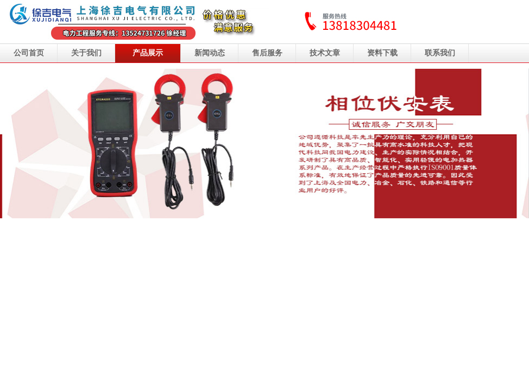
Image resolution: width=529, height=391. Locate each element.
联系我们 (440, 53)
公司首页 (29, 53)
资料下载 (382, 53)
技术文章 (325, 53)
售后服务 (267, 53)
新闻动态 (209, 53)
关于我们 (86, 53)
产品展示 (148, 53)
